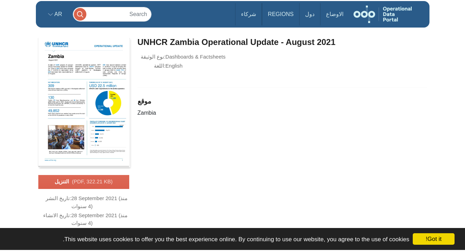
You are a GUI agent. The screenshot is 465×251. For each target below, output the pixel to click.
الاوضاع (334, 14)
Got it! (433, 239)
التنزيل (84, 182)
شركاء (248, 14)
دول (310, 14)
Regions (281, 14)
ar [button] (57, 14)
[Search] (112, 14)
